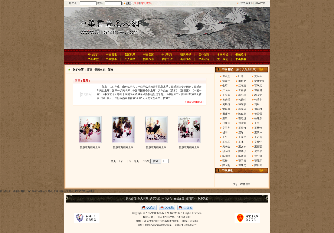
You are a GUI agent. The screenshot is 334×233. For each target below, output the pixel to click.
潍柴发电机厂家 (22, 191)
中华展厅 (167, 54)
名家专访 (167, 59)
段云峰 (226, 151)
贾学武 (258, 85)
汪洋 (240, 132)
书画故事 (111, 59)
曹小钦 (258, 155)
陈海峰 (226, 155)
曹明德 (242, 160)
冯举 (256, 104)
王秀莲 (258, 146)
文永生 (258, 76)
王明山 (258, 137)
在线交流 (179, 198)
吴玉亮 (226, 127)
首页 (89, 69)
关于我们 (222, 59)
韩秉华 (242, 109)
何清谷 (258, 99)
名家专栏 (222, 54)
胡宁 (224, 132)
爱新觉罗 (259, 80)
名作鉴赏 (204, 54)
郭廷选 (242, 165)
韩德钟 (242, 99)
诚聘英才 (191, 198)
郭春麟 (258, 90)
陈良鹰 (242, 113)
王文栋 (242, 146)
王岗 (256, 123)
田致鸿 (226, 113)
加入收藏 (260, 2)
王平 (224, 137)
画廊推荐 (185, 59)
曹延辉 (258, 160)
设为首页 (245, 2)
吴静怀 (258, 141)
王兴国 (226, 94)
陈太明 (226, 165)
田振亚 (242, 80)
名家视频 (129, 54)
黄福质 (226, 109)
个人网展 (129, 59)
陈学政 (242, 151)
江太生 (226, 90)
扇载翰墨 (185, 54)
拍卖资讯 (148, 59)
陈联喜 (242, 155)
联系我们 (203, 198)
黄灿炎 (226, 104)
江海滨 (242, 85)
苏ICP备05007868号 (186, 224)
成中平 (258, 151)
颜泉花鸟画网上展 (90, 147)
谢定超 (242, 118)
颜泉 (224, 118)
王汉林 (258, 132)
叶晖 (240, 76)
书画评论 (204, 59)
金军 (224, 85)
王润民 (242, 137)
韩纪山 (242, 94)
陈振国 (258, 165)
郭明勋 (226, 76)
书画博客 (240, 59)
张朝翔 (226, 123)
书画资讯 (111, 54)
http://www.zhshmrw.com (158, 224)
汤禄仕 (226, 80)
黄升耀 (226, 99)
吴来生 (226, 146)
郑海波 (242, 123)
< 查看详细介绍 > (194, 102)
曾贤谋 (258, 113)
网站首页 (93, 54)
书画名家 (148, 54)
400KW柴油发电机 (85, 191)
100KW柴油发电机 (42, 191)
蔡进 (224, 160)
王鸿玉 (226, 141)
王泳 (240, 141)
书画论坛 (240, 54)
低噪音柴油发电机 (63, 191)
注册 (136, 3)
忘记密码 (146, 3)
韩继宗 (242, 104)
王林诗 (258, 127)
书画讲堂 (93, 59)
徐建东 (258, 118)
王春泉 (242, 90)
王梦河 (242, 127)
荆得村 (258, 109)
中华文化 (167, 198)
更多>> (263, 69)
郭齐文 (258, 94)
